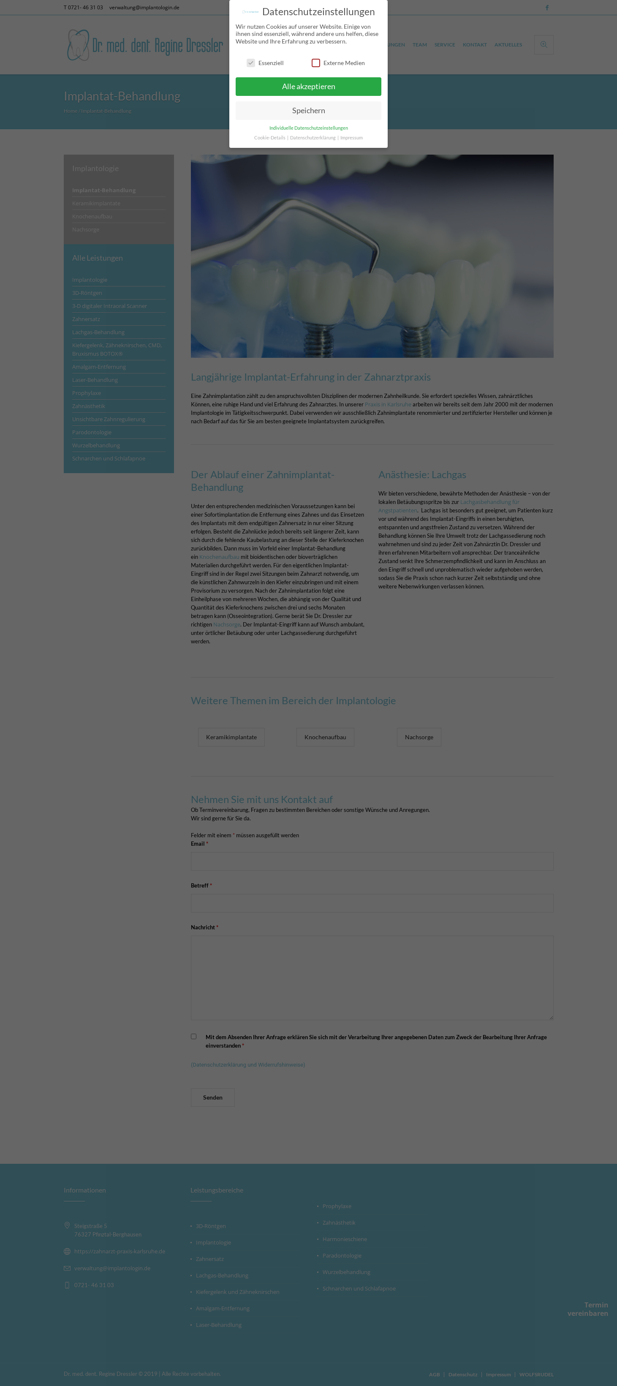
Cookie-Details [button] (270, 137)
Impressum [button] (351, 137)
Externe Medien (338, 62)
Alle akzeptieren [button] (308, 86)
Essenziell (265, 62)
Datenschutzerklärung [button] (313, 137)
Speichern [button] (308, 110)
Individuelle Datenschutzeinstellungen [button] (308, 128)
